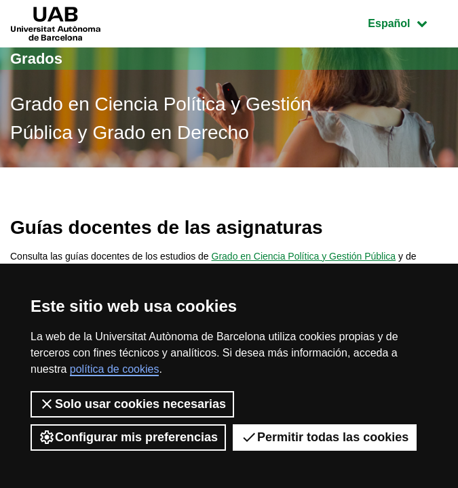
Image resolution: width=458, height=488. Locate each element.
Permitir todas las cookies (324, 437)
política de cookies (114, 369)
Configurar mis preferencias (128, 437)
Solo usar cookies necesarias (132, 404)
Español (407, 22)
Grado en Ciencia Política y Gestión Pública (304, 256)
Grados (36, 58)
